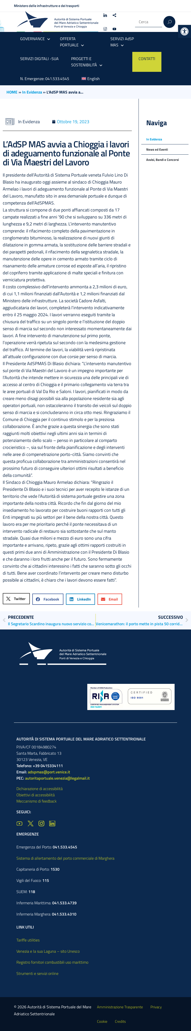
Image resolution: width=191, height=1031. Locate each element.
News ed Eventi (157, 149)
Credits (120, 1021)
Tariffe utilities (28, 940)
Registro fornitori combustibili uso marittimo (52, 962)
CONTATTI (147, 59)
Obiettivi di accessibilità (35, 795)
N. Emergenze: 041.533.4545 (44, 79)
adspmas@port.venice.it (49, 772)
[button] (184, 31)
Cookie (102, 1021)
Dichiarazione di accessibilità (39, 789)
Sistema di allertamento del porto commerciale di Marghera (65, 858)
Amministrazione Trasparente (120, 1007)
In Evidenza (32, 92)
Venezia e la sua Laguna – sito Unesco (48, 951)
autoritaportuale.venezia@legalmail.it (57, 778)
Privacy (156, 1007)
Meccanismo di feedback (36, 801)
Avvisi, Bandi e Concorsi (162, 159)
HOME (11, 92)
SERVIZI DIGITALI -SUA (39, 59)
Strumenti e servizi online (37, 973)
